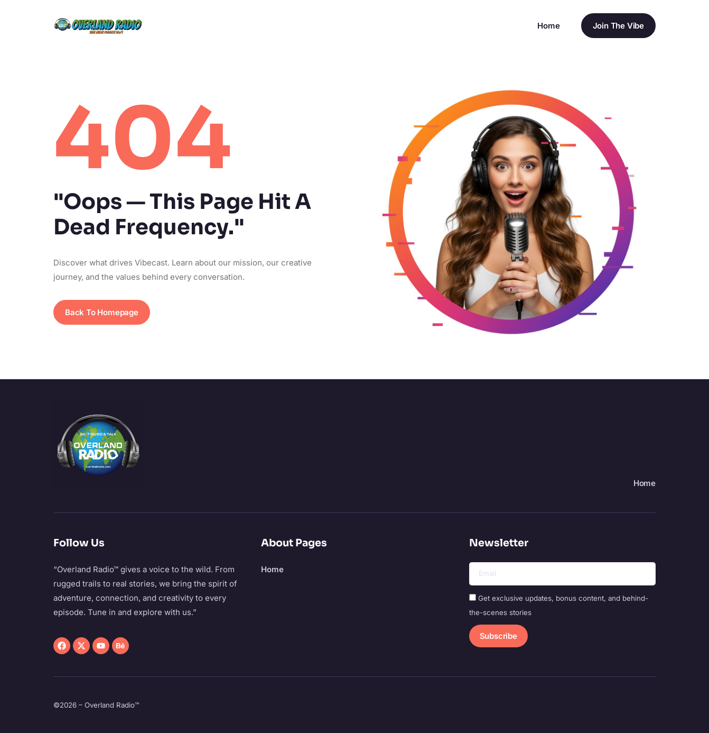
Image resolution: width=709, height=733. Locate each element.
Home (548, 26)
